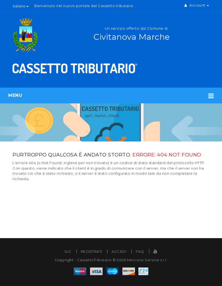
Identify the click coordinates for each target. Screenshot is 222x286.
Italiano (21, 6)
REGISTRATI (91, 251)
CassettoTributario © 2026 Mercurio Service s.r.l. (122, 260)
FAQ (140, 251)
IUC (68, 251)
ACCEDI (119, 251)
